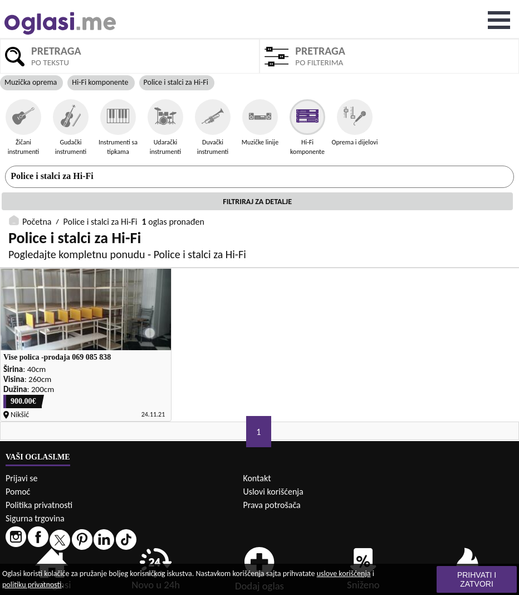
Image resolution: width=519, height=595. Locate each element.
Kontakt (257, 478)
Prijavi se (21, 478)
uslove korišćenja (344, 573)
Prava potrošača (271, 505)
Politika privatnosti (39, 505)
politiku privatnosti (31, 584)
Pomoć (18, 491)
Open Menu (499, 20)
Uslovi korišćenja (273, 491)
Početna (36, 221)
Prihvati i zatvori (476, 579)
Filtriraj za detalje (257, 201)
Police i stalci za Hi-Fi (52, 176)
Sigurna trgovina (35, 518)
